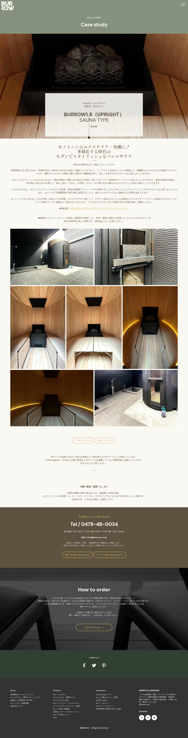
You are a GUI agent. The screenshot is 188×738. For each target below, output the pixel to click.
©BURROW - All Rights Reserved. (94, 728)
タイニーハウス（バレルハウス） (67, 703)
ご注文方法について (105, 694)
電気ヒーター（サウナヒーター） (67, 712)
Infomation (101, 690)
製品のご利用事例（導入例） (22, 700)
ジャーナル (15, 703)
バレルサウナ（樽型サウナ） (65, 697)
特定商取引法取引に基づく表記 (109, 709)
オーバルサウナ (60, 694)
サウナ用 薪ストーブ (62, 715)
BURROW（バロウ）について (22, 694)
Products (57, 690)
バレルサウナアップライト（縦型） (68, 706)
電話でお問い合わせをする (77, 554)
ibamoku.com (144, 704)
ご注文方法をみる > (94, 627)
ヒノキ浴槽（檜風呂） (62, 709)
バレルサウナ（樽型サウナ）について (26, 697)
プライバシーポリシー (105, 706)
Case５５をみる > (105, 440)
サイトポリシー (103, 703)
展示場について (17, 706)
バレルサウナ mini (61, 700)
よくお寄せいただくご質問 (107, 697)
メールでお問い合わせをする (109, 554)
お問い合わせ (102, 700)
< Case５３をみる (83, 440)
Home (13, 690)
